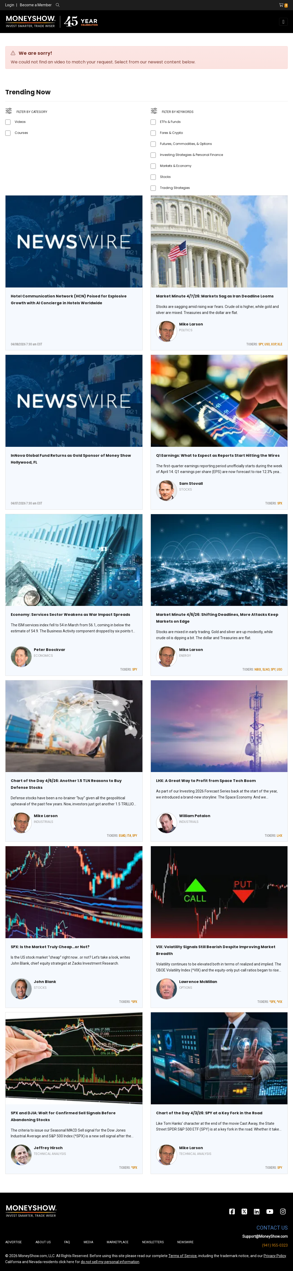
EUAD (122, 836)
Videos (20, 122)
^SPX (134, 1002)
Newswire (185, 1242)
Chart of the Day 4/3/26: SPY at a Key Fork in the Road (209, 1113)
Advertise (13, 1242)
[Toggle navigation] (283, 22)
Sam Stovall (191, 483)
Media (88, 1242)
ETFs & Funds (170, 122)
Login (9, 5)
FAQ (67, 1242)
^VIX (279, 1002)
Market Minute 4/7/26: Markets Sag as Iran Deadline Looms (215, 296)
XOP (273, 344)
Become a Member (36, 5)
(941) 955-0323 (275, 1245)
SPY (260, 344)
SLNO (265, 669)
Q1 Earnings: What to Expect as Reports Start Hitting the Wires (218, 455)
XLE (279, 344)
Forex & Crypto (171, 133)
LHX (279, 836)
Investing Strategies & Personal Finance (191, 155)
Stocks (165, 177)
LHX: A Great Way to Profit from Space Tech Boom (206, 780)
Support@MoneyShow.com (265, 1236)
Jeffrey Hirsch (48, 1147)
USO (267, 344)
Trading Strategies (175, 188)
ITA (129, 836)
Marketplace (118, 1242)
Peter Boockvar (49, 649)
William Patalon (194, 815)
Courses (21, 133)
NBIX (257, 669)
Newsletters (153, 1242)
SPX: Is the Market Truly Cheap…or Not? (50, 946)
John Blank (45, 981)
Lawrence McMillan (198, 981)
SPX (279, 503)
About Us (43, 1242)
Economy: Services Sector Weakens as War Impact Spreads (70, 614)
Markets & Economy (175, 166)
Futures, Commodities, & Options (186, 144)
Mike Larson (191, 324)
